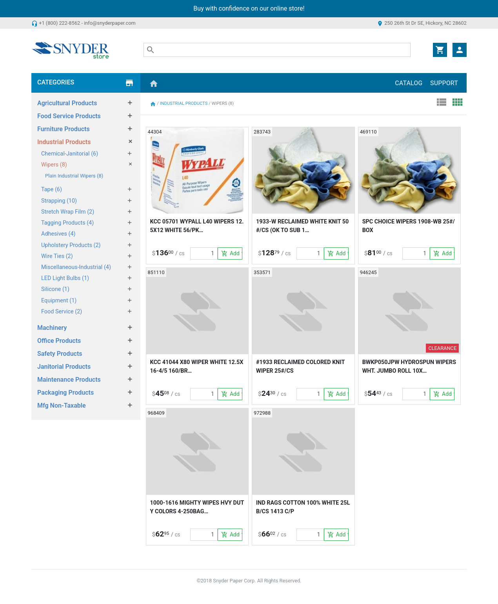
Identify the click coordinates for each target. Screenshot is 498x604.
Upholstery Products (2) (71, 245)
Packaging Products (65, 392)
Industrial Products (64, 142)
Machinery (52, 327)
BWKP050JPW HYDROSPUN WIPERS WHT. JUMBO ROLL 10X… (409, 366)
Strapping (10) (59, 201)
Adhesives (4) (58, 234)
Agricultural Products (67, 103)
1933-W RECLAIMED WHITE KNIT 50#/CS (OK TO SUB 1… (302, 226)
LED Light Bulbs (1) (65, 278)
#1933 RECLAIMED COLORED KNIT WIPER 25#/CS (300, 366)
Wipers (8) (54, 164)
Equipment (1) (58, 300)
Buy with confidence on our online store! (248, 8)
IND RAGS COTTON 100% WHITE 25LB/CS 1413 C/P (303, 507)
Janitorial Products (64, 366)
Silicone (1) (55, 289)
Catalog (408, 83)
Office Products (59, 340)
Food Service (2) (61, 311)
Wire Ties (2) (57, 256)
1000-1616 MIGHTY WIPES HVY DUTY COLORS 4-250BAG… (197, 507)
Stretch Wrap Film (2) (67, 212)
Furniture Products (63, 129)
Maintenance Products (69, 379)
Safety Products (59, 353)
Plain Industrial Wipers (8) (74, 176)
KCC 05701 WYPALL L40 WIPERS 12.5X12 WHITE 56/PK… (197, 226)
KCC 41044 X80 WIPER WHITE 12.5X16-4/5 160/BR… (197, 366)
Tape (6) (51, 189)
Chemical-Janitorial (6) (69, 153)
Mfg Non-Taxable (61, 405)
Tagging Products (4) (67, 223)
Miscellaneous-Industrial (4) (76, 267)
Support (444, 83)
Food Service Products (69, 116)
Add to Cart (231, 253)
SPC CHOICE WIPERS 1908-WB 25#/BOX (408, 226)
